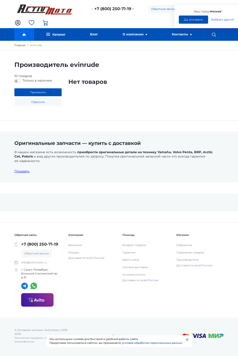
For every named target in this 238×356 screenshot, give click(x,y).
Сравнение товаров (190, 252)
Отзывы (73, 252)
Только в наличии (37, 80)
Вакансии (75, 245)
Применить (38, 92)
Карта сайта (130, 259)
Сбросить (38, 102)
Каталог (55, 34)
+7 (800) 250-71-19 (112, 8)
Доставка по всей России (86, 258)
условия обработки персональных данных (152, 343)
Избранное (184, 245)
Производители (187, 259)
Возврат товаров (134, 245)
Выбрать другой (222, 19)
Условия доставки (135, 267)
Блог (94, 34)
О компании (135, 34)
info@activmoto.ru (34, 262)
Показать (21, 171)
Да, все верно (193, 19)
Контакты (182, 34)
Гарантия (128, 252)
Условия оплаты (133, 274)
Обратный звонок (163, 9)
